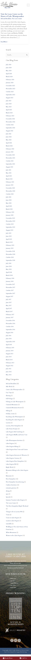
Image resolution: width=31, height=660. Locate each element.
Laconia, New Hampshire (13, 426)
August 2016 (9, 333)
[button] (28, 5)
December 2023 (10, 86)
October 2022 (10, 125)
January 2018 (9, 281)
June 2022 (8, 137)
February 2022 (10, 149)
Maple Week (9, 467)
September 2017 (10, 293)
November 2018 (10, 254)
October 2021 (10, 161)
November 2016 (10, 323)
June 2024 (8, 68)
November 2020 (10, 191)
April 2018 (9, 272)
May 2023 (8, 107)
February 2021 (10, 182)
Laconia (8, 423)
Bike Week (9, 386)
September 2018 (10, 260)
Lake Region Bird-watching (14, 432)
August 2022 (9, 131)
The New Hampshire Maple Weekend (17, 506)
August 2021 (9, 167)
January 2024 (9, 83)
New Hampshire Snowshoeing (15, 482)
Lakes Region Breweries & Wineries (16, 455)
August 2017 (9, 296)
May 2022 (8, 140)
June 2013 (8, 357)
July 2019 (8, 233)
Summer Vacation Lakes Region (15, 500)
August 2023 (9, 98)
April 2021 (9, 176)
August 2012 (9, 366)
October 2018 (10, 257)
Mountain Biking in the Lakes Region (17, 470)
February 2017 (10, 314)
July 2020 (8, 197)
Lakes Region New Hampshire (15, 461)
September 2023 (10, 95)
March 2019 (9, 242)
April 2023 (9, 110)
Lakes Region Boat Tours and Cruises (17, 449)
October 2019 (10, 224)
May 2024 (8, 71)
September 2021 (10, 164)
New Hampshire (11, 479)
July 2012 (8, 369)
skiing (8, 491)
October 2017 (10, 290)
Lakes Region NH (11, 464)
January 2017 (9, 317)
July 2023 (8, 101)
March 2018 (9, 275)
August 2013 (9, 354)
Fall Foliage (9, 399)
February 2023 (10, 116)
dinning (8, 396)
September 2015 (10, 342)
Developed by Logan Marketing (17, 652)
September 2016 (10, 329)
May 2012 (8, 375)
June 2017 (8, 302)
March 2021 (9, 179)
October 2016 (10, 326)
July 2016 (8, 336)
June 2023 (8, 104)
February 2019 (10, 245)
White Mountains (11, 532)
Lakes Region (10, 443)
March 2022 (9, 146)
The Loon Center (17, 19)
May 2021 (8, 173)
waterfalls (8, 524)
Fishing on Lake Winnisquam (14, 402)
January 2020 (9, 215)
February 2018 (10, 278)
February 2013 (10, 363)
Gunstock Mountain (12, 405)
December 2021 (10, 155)
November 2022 (10, 122)
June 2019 (8, 236)
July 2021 (8, 170)
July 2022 (8, 134)
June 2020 (8, 200)
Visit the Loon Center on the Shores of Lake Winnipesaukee (12, 15)
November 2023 (10, 89)
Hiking (8, 411)
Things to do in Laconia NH (14, 512)
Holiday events (10, 414)
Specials (8, 497)
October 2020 (10, 194)
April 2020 (9, 206)
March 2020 (9, 209)
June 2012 (8, 372)
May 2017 (8, 305)
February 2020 (10, 212)
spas (7, 494)
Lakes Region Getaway (12, 458)
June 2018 (8, 266)
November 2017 (10, 287)
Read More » (4, 42)
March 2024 (9, 77)
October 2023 (10, 92)
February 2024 (10, 80)
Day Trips (9, 393)
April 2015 (9, 345)
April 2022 (9, 143)
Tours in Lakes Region (12, 518)
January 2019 (9, 248)
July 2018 (8, 263)
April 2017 (9, 308)
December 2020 (10, 188)
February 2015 (10, 348)
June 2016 (8, 339)
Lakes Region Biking (12, 446)
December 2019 (10, 218)
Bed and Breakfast (6, 19)
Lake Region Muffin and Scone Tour (16, 435)
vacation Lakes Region (12, 521)
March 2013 (9, 360)
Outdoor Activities (11, 485)
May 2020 (8, 203)
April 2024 (9, 74)
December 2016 (10, 320)
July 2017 (8, 299)
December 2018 (10, 251)
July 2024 (8, 65)
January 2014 (9, 351)
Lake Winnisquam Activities (14, 440)
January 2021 (9, 185)
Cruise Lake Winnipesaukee (14, 389)
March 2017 (9, 311)
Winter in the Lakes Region (14, 535)
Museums (9, 476)
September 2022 (10, 128)
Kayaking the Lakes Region (14, 420)
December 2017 (10, 284)
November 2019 (10, 221)
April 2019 (9, 239)
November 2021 (10, 158)
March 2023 (9, 113)
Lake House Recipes (12, 429)
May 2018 (8, 269)
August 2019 (9, 230)
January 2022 (9, 152)
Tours (7, 515)
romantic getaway (11, 488)
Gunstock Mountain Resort (14, 408)
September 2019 (10, 227)
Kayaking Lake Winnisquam (14, 417)
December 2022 (10, 119)
